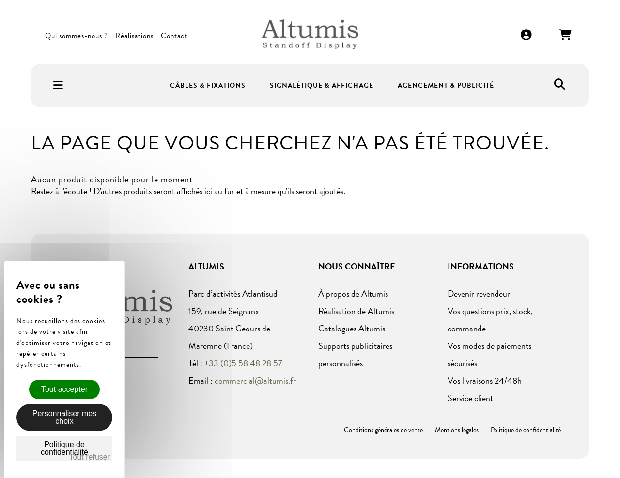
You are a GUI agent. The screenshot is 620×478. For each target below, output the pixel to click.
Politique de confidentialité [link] (64, 448)
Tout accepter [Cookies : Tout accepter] (64, 389)
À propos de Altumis (353, 293)
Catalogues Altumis (351, 328)
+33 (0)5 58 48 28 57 (243, 363)
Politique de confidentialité (526, 430)
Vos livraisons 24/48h (485, 380)
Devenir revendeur (479, 293)
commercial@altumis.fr (255, 380)
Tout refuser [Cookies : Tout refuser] (89, 457)
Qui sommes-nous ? (76, 35)
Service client (470, 397)
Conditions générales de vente (383, 430)
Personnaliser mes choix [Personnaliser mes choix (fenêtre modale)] (64, 417)
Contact (174, 35)
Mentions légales (457, 430)
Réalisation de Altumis (356, 310)
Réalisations (134, 35)
